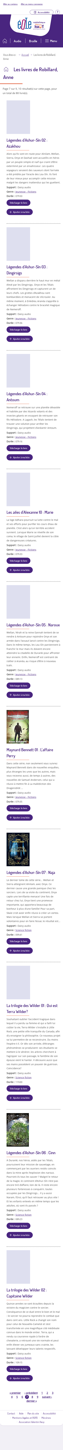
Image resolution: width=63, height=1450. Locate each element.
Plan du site (33, 1413)
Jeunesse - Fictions (25, 191)
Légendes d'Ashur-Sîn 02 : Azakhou (27, 143)
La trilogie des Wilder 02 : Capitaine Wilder (27, 1292)
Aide (21, 1413)
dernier (31, 1401)
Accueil (25, 54)
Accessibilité (49, 1413)
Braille (33, 41)
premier (15, 1393)
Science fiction (23, 930)
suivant (47, 1397)
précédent (31, 1393)
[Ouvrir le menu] (51, 42)
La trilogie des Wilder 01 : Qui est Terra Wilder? (32, 1008)
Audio (17, 41)
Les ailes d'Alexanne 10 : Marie (30, 512)
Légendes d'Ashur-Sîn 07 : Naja (31, 872)
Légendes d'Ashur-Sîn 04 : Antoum (27, 396)
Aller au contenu (10, 4)
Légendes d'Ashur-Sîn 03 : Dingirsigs (27, 269)
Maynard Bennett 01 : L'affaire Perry (30, 752)
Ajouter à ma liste (21, 211)
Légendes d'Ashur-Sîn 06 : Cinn (31, 1152)
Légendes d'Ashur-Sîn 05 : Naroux (33, 624)
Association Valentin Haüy (31, 1422)
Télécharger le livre (18, 202)
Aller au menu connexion (32, 4)
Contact (11, 1413)
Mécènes (46, 1417)
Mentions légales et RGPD (25, 1417)
